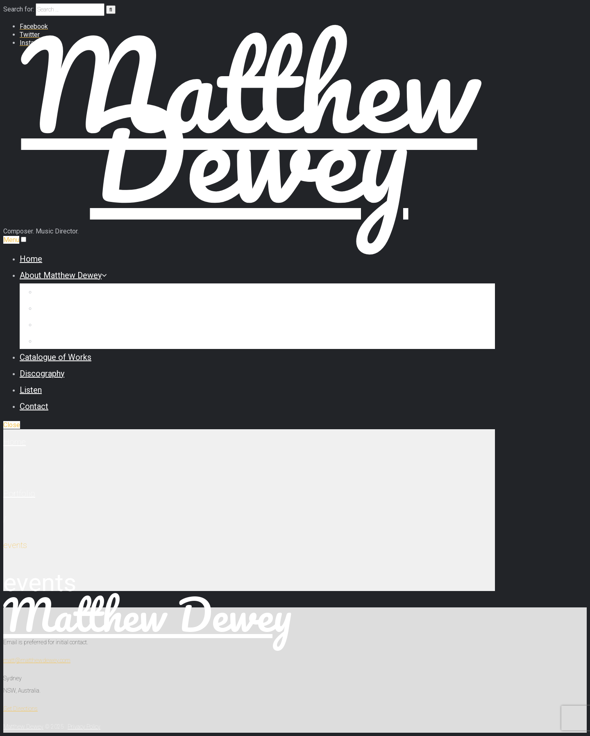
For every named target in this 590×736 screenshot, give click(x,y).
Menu (11, 240)
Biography (54, 292)
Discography (42, 373)
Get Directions (20, 708)
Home (31, 259)
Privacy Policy (84, 726)
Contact (34, 406)
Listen (31, 390)
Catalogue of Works (55, 357)
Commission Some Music (82, 308)
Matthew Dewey (147, 614)
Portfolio (19, 493)
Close (11, 425)
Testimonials (59, 341)
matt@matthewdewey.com (36, 660)
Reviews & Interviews (75, 324)
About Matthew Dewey (63, 275)
